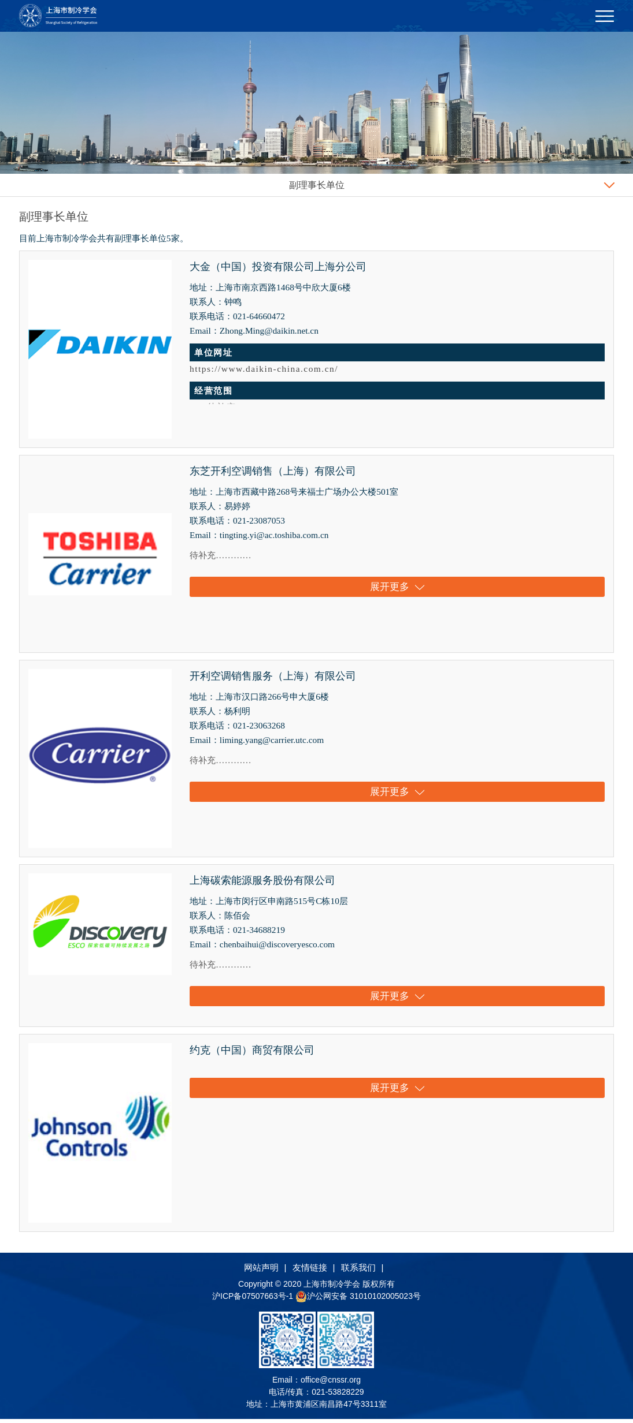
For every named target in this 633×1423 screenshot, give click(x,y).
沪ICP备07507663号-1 (253, 1299)
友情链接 (310, 1271)
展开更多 (397, 587)
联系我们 (358, 1271)
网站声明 (261, 1271)
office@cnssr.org (331, 1383)
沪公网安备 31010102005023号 (358, 1299)
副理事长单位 (317, 185)
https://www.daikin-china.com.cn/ (264, 369)
